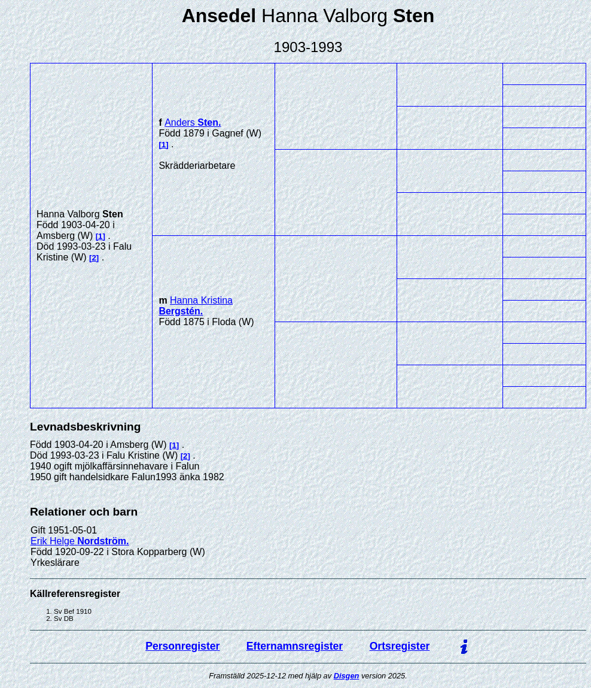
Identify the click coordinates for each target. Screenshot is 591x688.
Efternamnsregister (294, 646)
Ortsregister (400, 646)
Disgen (347, 675)
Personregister (182, 646)
